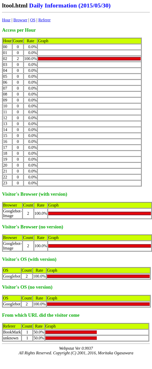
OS (32, 20)
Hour (6, 20)
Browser (20, 20)
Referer (44, 20)
